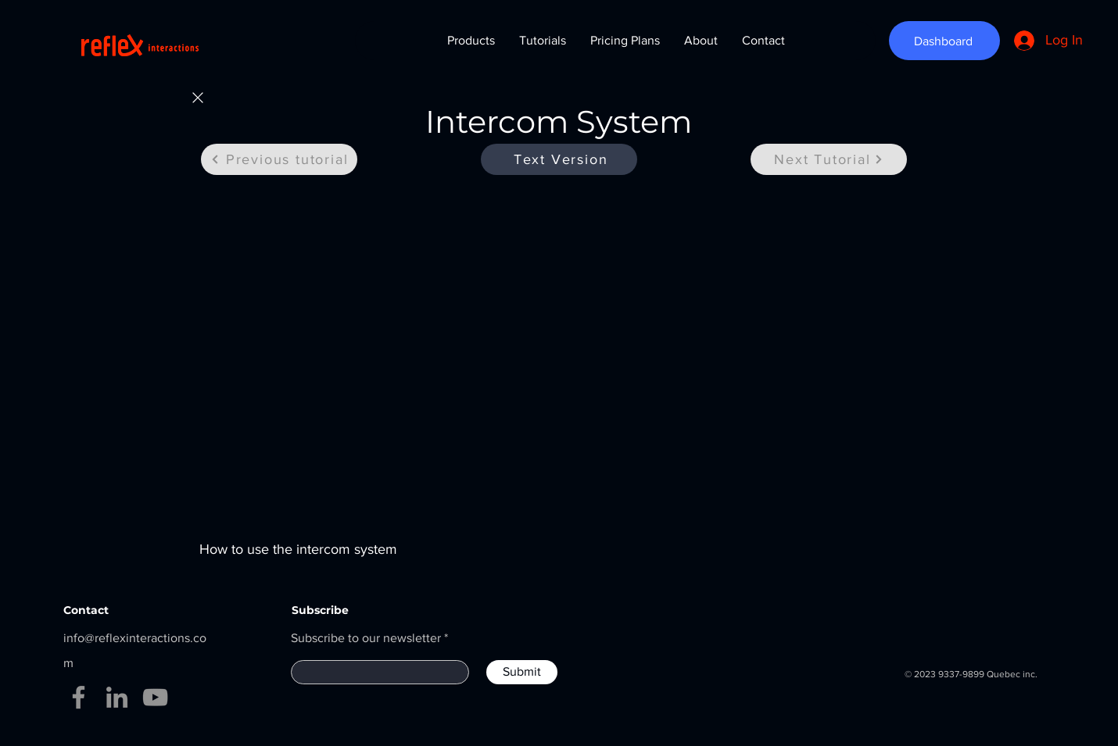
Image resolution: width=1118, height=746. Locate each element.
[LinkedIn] (117, 697)
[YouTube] (155, 697)
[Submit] (521, 672)
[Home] (197, 97)
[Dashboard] (944, 40)
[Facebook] (78, 697)
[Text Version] (559, 159)
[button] (471, 40)
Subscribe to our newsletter (366, 638)
